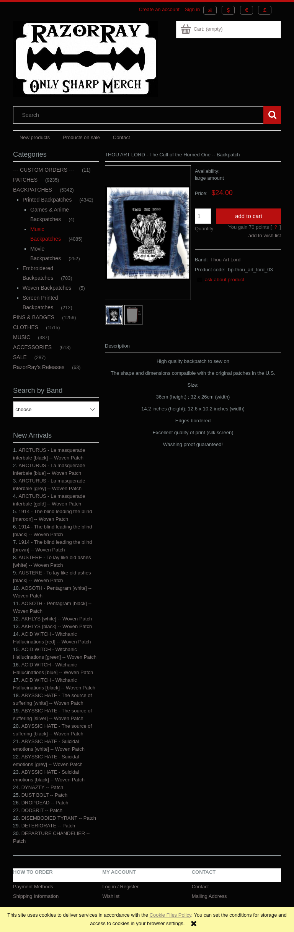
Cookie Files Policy (170, 915)
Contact (200, 886)
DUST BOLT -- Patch (44, 795)
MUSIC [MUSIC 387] (21, 337)
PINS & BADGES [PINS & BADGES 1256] (33, 317)
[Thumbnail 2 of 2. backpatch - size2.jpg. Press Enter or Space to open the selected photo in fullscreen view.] (133, 315)
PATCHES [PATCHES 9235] (25, 180)
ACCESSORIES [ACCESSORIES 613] (32, 347)
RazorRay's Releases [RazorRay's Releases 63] (38, 367)
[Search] (272, 115)
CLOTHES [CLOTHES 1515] (25, 327)
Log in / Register (120, 886)
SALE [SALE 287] (20, 357)
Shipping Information (36, 896)
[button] (219, 279)
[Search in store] (140, 115)
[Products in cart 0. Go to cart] (201, 29)
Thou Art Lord (225, 260)
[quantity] (203, 216)
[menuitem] (34, 137)
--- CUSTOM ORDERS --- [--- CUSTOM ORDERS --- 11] (43, 170)
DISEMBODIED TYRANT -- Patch (58, 818)
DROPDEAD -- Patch (45, 803)
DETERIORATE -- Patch (48, 826)
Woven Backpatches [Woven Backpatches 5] (47, 288)
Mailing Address (209, 896)
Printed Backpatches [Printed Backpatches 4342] (47, 200)
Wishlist (110, 896)
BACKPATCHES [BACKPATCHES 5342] (32, 190)
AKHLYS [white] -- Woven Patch (56, 619)
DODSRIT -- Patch (41, 810)
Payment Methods (33, 886)
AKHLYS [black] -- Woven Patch (56, 626)
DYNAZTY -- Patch (42, 787)
